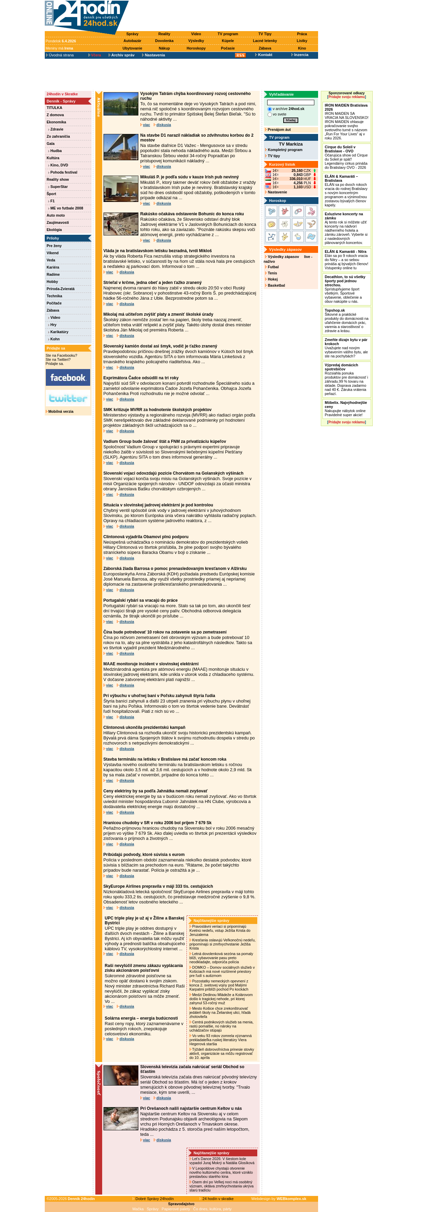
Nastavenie (276, 192)
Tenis (271, 273)
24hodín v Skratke (62, 94)
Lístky (302, 41)
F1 (51, 201)
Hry (52, 325)
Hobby (52, 282)
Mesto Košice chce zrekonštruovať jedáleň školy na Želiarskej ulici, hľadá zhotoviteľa (220, 1012)
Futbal (272, 267)
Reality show (58, 179)
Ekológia (54, 230)
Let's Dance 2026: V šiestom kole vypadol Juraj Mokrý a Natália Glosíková (223, 1161)
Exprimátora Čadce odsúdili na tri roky (141, 378)
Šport (51, 194)
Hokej (271, 279)
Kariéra (53, 267)
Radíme (53, 274)
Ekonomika (56, 122)
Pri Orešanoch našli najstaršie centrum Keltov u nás (191, 1108)
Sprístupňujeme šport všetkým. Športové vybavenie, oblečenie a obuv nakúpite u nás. (345, 289)
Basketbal (275, 285)
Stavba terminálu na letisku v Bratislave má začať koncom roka (165, 759)
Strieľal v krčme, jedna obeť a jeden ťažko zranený (153, 282)
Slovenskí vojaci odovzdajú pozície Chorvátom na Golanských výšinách (174, 473)
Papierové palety (176, 1209)
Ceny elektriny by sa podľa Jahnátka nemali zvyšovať (156, 791)
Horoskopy (196, 48)
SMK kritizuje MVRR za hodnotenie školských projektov (158, 409)
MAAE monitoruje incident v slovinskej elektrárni (151, 664)
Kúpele (228, 41)
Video (196, 34)
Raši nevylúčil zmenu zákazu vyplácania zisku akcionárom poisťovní (144, 968)
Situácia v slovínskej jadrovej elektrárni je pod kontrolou (158, 505)
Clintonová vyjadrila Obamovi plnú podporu (146, 536)
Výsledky (196, 41)
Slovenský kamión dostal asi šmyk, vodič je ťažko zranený (160, 346)
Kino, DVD (58, 165)
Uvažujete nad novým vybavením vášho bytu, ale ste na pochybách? (346, 348)
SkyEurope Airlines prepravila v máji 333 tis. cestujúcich (158, 886)
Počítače (54, 303)
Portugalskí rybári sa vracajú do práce (141, 600)
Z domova (55, 115)
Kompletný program (283, 150)
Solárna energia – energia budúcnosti (141, 1018)
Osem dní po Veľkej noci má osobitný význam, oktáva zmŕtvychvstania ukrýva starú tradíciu (222, 1186)
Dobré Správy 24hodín (153, 1199)
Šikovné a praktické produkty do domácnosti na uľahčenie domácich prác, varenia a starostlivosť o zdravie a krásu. (347, 320)
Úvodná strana (60, 55)
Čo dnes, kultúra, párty (212, 1209)
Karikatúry (58, 332)
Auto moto (56, 215)
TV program (228, 34)
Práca (302, 34)
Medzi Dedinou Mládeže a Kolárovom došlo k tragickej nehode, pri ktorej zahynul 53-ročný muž (221, 999)
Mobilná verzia (59, 411)
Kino (302, 48)
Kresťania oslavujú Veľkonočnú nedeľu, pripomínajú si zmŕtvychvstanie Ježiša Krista (223, 944)
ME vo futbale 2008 (65, 208)
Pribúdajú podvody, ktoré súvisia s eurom (144, 854)
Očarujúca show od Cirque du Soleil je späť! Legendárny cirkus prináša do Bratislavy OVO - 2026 (346, 157)
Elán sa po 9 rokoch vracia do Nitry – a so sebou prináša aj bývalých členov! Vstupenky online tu (346, 259)
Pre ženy (54, 246)
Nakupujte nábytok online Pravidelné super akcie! (346, 408)
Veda (51, 260)
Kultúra (53, 158)
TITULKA (55, 108)
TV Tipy (264, 34)
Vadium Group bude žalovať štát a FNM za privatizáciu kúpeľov (165, 441)
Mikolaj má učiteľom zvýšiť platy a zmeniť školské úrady (159, 314)
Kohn (54, 339)
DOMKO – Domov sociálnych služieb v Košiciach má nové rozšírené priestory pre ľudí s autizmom (222, 971)
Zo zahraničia (58, 136)
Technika (54, 296)
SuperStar (58, 187)
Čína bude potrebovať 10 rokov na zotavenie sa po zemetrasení (165, 632)
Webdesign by (278, 1199)
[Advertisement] (225, 16)
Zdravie (56, 129)
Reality (164, 34)
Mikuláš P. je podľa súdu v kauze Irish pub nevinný (189, 177)
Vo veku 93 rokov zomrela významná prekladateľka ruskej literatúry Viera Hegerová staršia (221, 1040)
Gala (51, 143)
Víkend (53, 253)
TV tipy (272, 156)
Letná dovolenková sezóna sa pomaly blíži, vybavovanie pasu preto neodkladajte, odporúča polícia (221, 958)
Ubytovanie (132, 48)
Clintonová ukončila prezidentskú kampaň (145, 727)
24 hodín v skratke (217, 1199)
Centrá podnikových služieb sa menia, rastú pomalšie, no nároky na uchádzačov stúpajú (222, 1026)
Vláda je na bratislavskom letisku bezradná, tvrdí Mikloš (158, 250)
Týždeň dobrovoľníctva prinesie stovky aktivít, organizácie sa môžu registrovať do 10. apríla (222, 1053)
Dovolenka (164, 41)
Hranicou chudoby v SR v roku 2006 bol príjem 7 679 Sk (158, 822)
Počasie (228, 48)
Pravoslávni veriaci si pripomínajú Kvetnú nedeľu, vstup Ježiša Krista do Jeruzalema (220, 930)
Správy (132, 34)
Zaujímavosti (58, 222)
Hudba (55, 151)
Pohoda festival (63, 172)
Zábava (265, 48)
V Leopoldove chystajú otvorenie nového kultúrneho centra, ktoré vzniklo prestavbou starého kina (221, 1172)
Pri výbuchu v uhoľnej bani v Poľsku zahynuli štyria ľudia (159, 695)
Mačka (138, 1209)
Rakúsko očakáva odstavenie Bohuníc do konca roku (192, 214)
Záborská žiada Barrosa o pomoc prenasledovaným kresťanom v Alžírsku (175, 568)
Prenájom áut (278, 129)
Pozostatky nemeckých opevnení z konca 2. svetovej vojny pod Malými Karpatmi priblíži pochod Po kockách (219, 985)
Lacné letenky (265, 41)
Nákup (164, 48)
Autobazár (132, 41)
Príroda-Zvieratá (61, 289)
